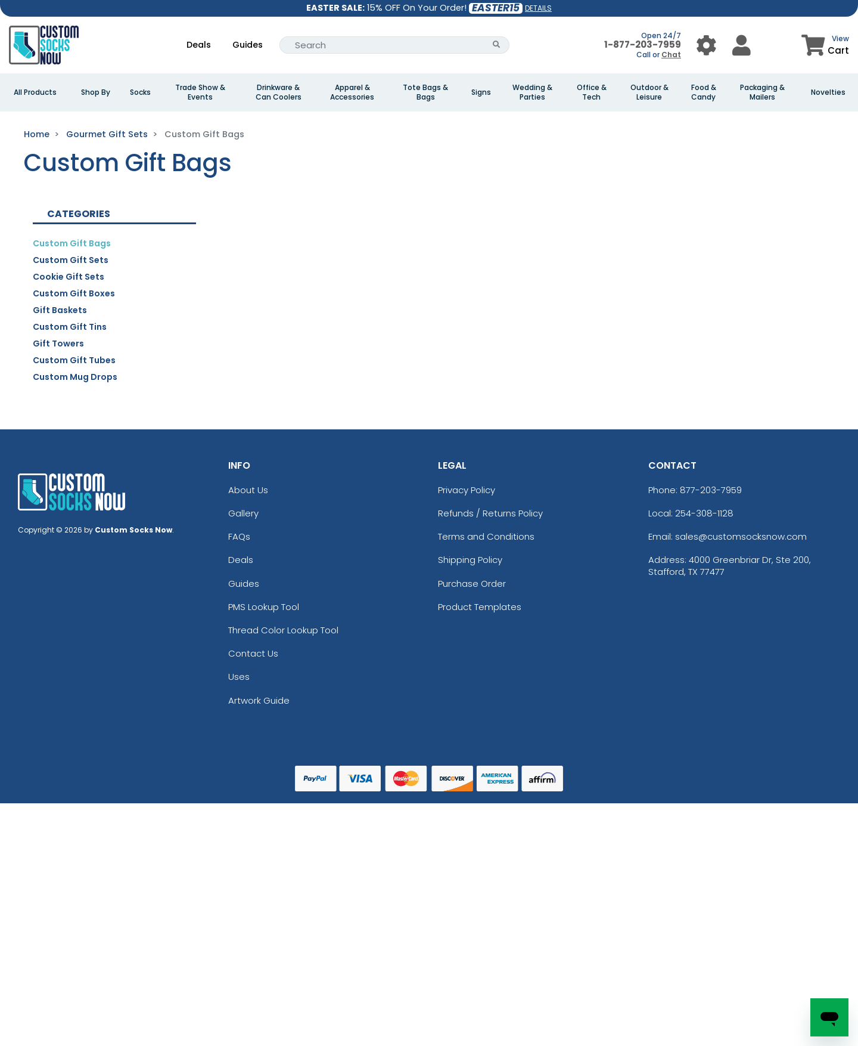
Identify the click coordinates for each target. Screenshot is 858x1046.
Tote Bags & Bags (425, 92)
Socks (140, 92)
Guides (247, 45)
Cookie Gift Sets (68, 277)
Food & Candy (703, 92)
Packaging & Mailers (762, 92)
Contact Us (253, 653)
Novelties (828, 92)
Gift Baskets (60, 310)
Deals (198, 45)
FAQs (239, 536)
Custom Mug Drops (75, 377)
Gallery (243, 513)
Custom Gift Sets (70, 260)
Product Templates (479, 607)
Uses (239, 676)
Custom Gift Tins (70, 327)
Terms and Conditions (486, 536)
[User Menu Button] (706, 45)
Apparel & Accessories (352, 92)
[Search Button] (496, 45)
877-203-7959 (711, 490)
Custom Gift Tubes (74, 360)
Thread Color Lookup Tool (283, 630)
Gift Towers (58, 343)
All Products (35, 92)
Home (36, 134)
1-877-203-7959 (642, 44)
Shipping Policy (470, 559)
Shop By (95, 92)
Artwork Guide (259, 700)
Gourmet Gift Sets (107, 134)
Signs (481, 92)
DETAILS (538, 8)
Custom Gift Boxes (74, 293)
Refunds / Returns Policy (490, 513)
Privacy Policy (466, 490)
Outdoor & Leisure (649, 92)
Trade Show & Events (200, 92)
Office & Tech (592, 92)
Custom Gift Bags (72, 243)
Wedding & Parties (532, 92)
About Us (248, 490)
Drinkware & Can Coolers (278, 92)
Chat (671, 54)
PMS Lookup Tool (263, 607)
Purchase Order (472, 583)
